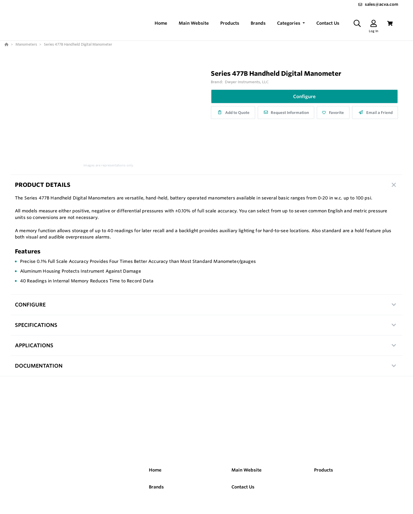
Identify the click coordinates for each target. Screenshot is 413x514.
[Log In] (374, 23)
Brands (156, 487)
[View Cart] (390, 23)
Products (323, 470)
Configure (304, 96)
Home (155, 470)
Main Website (246, 470)
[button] (291, 23)
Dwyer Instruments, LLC (247, 81)
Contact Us (242, 487)
